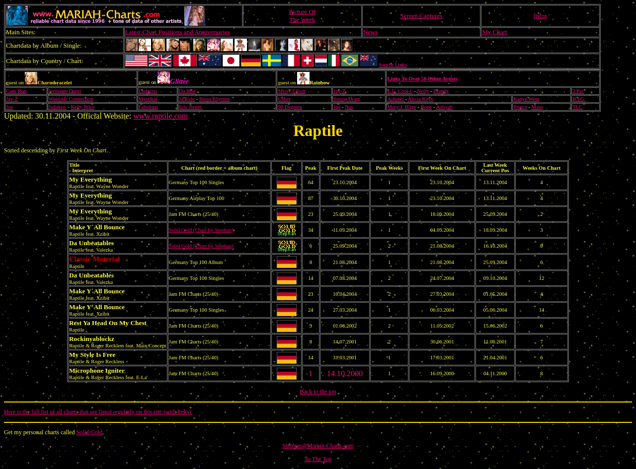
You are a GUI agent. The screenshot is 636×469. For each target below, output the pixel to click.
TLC (577, 107)
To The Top (317, 459)
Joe (9, 107)
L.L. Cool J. (399, 91)
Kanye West (526, 99)
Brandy (441, 91)
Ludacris (148, 91)
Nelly (423, 91)
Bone (426, 107)
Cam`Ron (16, 91)
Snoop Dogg (346, 99)
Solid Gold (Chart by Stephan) (201, 230)
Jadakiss (58, 107)
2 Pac (578, 91)
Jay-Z (339, 91)
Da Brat (187, 91)
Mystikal (148, 99)
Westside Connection (71, 99)
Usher (284, 99)
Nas (349, 107)
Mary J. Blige (401, 107)
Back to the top (318, 391)
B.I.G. (578, 99)
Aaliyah (444, 107)
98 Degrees (290, 107)
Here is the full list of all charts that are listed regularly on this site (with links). (98, 411)
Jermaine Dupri (65, 91)
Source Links (393, 64)
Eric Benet (190, 107)
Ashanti (395, 99)
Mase (537, 107)
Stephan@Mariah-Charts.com (317, 445)
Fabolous (148, 107)
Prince (520, 107)
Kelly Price (82, 107)
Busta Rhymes (214, 99)
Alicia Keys (420, 99)
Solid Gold (89, 432)
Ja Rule (187, 99)
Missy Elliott (291, 91)
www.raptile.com (160, 116)
